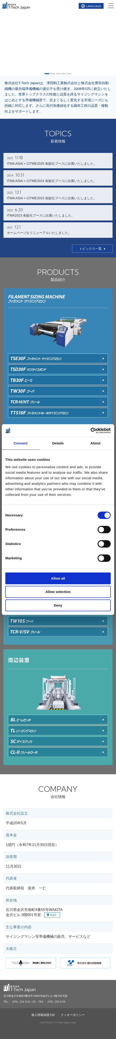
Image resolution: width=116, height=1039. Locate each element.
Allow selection (57, 592)
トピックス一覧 (90, 248)
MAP (51, 915)
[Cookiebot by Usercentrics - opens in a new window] (90, 431)
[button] (47, 73)
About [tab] (95, 443)
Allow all (58, 578)
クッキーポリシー (73, 1015)
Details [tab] (58, 443)
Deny (58, 605)
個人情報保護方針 (43, 1015)
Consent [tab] (21, 443)
